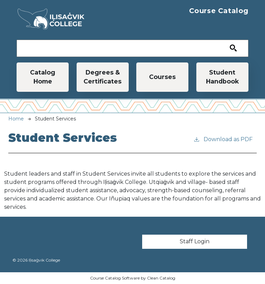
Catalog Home (42, 77)
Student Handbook (222, 77)
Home (16, 119)
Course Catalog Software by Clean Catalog (132, 278)
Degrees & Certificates (102, 77)
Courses (162, 76)
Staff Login (194, 241)
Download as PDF (223, 139)
